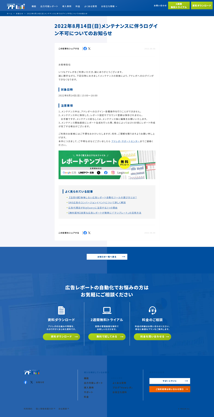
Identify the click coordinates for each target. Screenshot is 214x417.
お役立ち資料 (120, 392)
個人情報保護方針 (44, 408)
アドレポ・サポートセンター (125, 141)
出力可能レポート (49, 6)
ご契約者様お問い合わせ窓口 (170, 389)
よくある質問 (90, 6)
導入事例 (67, 6)
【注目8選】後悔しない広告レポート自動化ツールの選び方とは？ (102, 197)
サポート (88, 392)
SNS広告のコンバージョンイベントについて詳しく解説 (97, 202)
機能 (34, 6)
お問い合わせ (160, 5)
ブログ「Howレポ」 (123, 387)
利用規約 (28, 408)
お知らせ (40, 382)
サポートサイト (170, 381)
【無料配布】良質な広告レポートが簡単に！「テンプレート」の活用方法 (104, 212)
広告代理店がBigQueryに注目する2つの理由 (93, 207)
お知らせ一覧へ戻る (106, 256)
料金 (78, 6)
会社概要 (62, 408)
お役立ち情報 (109, 6)
